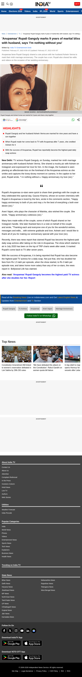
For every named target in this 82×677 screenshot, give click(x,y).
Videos (27, 11)
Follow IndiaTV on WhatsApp (41, 315)
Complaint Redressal (9, 477)
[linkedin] (28, 630)
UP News (5, 604)
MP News (5, 594)
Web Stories (6, 497)
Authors (4, 494)
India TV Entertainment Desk (20, 48)
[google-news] (33, 630)
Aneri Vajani (47, 309)
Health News (6, 557)
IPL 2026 (43, 11)
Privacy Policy (41, 671)
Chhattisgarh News (9, 607)
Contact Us (6, 467)
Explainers (5, 550)
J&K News (5, 614)
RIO (62, 671)
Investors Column (8, 484)
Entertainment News (9, 540)
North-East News (8, 597)
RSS (68, 671)
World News (6, 530)
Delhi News (6, 583)
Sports (61, 11)
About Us (5, 471)
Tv (20, 34)
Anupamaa (35, 309)
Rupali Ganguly (9, 309)
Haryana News (7, 587)
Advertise (5, 474)
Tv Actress (23, 309)
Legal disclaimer (27, 671)
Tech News (6, 546)
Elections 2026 (15, 11)
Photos (4, 533)
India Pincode (7, 513)
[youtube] (22, 630)
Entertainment (72, 11)
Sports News (6, 543)
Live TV (4, 491)
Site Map (15, 671)
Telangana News (47, 587)
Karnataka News (8, 617)
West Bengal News (48, 590)
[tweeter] (10, 630)
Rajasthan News (47, 583)
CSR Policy (54, 671)
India (35, 11)
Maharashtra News (48, 580)
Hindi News (6, 487)
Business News (7, 553)
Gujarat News (7, 610)
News (3, 34)
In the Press (6, 481)
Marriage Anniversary (64, 309)
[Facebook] (4, 630)
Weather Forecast (8, 510)
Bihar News (6, 580)
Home (3, 11)
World (52, 11)
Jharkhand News (8, 590)
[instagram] (16, 630)
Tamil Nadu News (8, 600)
